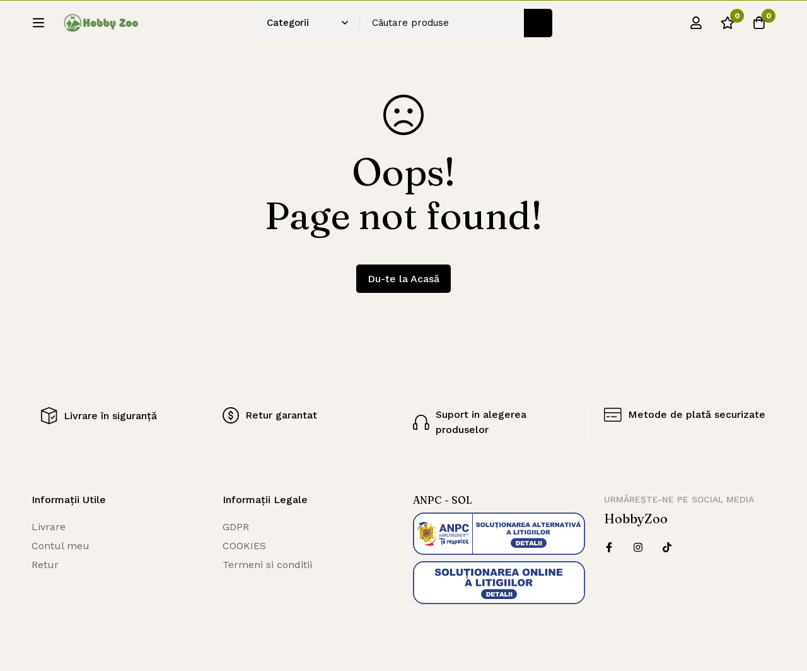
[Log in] (696, 27)
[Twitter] (667, 547)
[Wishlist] (727, 27)
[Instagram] (638, 547)
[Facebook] (609, 547)
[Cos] (759, 27)
